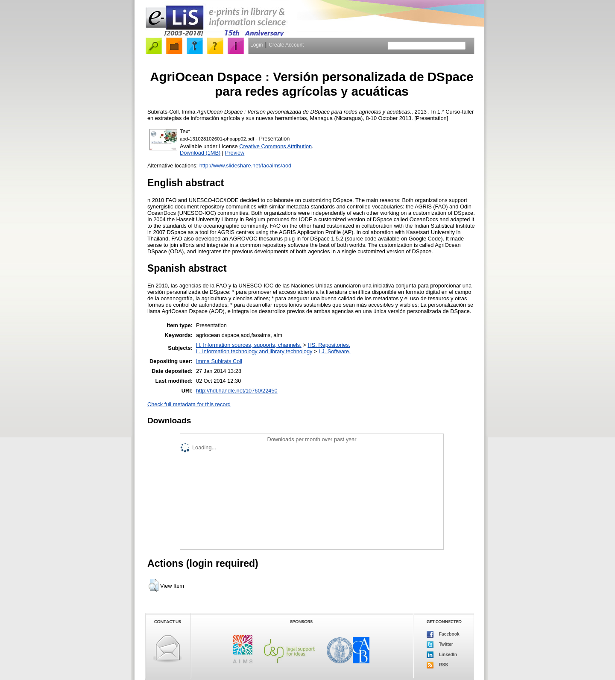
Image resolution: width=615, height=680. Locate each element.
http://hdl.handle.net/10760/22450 (237, 390)
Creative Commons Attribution (275, 146)
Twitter (440, 644)
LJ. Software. (335, 351)
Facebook (443, 634)
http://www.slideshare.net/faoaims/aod (245, 165)
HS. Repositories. (329, 345)
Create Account (286, 45)
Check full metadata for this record (189, 404)
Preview (235, 152)
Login (256, 45)
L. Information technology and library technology (254, 351)
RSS (437, 665)
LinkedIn (442, 654)
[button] (153, 585)
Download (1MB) (200, 152)
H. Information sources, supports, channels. (249, 345)
